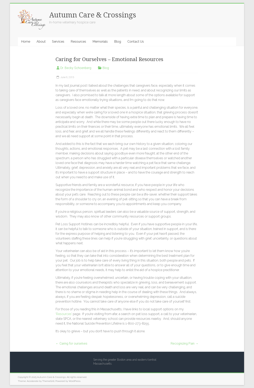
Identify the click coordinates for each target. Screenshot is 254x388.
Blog (117, 41)
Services (58, 41)
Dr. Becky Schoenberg (75, 68)
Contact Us (135, 41)
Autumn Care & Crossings (92, 15)
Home (25, 41)
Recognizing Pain (184, 343)
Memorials (100, 41)
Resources (78, 41)
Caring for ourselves (71, 343)
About (41, 41)
